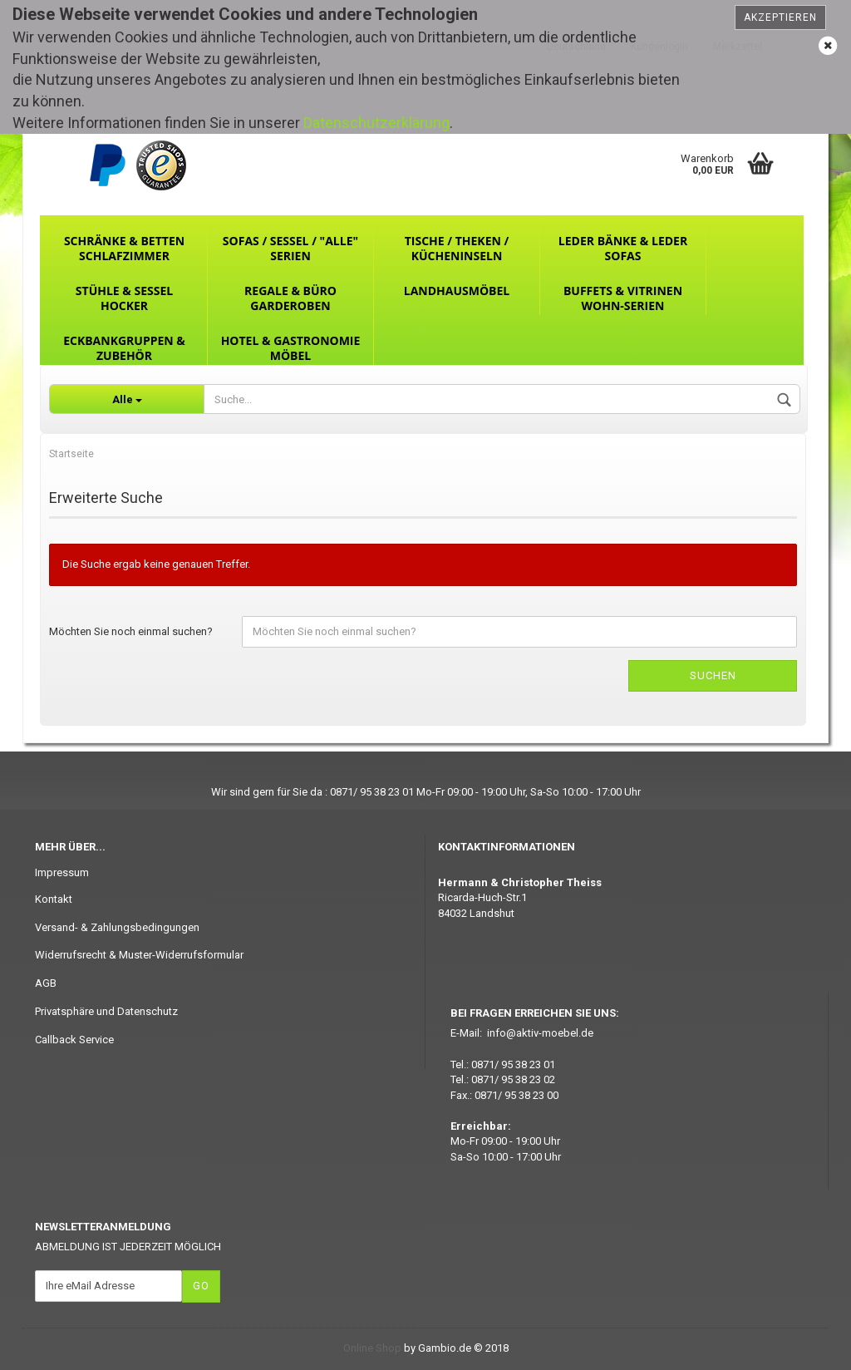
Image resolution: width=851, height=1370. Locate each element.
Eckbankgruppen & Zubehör (124, 348)
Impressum (62, 872)
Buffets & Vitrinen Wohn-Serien (622, 298)
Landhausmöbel (456, 290)
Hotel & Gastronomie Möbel (291, 348)
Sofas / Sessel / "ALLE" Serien (290, 248)
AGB (46, 983)
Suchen (713, 675)
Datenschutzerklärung (376, 122)
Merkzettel (737, 46)
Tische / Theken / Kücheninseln (457, 248)
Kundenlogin (659, 46)
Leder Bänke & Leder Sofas (622, 248)
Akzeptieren (780, 17)
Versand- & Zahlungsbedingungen (117, 927)
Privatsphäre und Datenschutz (106, 1011)
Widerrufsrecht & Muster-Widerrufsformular (139, 955)
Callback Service (74, 1039)
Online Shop (372, 1348)
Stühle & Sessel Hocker (124, 298)
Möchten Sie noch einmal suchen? (131, 631)
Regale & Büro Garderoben (290, 298)
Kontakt (53, 899)
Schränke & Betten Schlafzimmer (124, 248)
